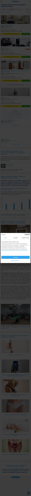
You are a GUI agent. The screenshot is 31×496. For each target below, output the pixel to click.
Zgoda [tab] (5, 237)
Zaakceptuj (15, 257)
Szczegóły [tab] (15, 237)
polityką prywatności (5, 250)
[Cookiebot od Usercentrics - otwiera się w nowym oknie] (25, 234)
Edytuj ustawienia (15, 260)
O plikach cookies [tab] (25, 237)
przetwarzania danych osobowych (20, 250)
